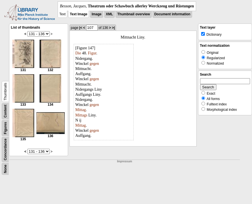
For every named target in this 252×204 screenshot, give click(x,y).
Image (97, 14)
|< (80, 28)
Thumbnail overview (133, 14)
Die (78, 53)
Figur (92, 53)
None (5, 169)
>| (113, 28)
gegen (94, 63)
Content (5, 111)
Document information (172, 14)
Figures (5, 128)
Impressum (124, 161)
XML (109, 14)
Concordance (5, 149)
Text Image (78, 14)
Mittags (81, 115)
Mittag (80, 110)
